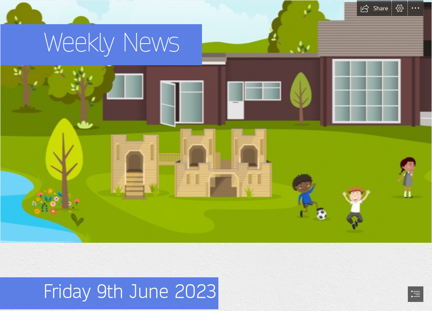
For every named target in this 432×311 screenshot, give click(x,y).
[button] (374, 8)
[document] (216, 155)
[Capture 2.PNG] (216, 121)
